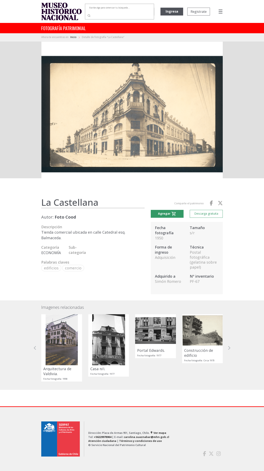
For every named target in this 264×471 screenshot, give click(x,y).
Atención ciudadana (102, 441)
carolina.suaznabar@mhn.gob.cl (146, 437)
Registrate (199, 11)
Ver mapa (158, 433)
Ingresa (172, 11)
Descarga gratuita (206, 213)
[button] (35, 348)
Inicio (73, 37)
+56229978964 (102, 437)
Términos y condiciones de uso (140, 441)
